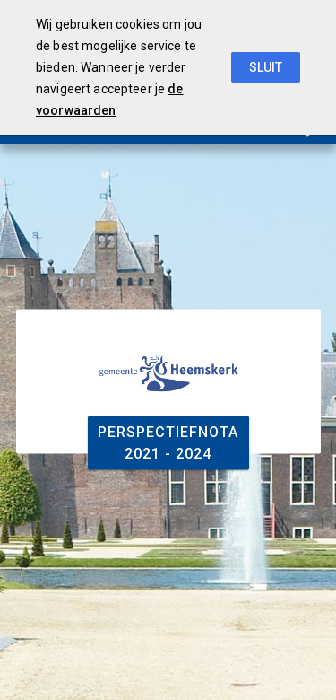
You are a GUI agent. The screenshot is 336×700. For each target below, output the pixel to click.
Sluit (265, 67)
